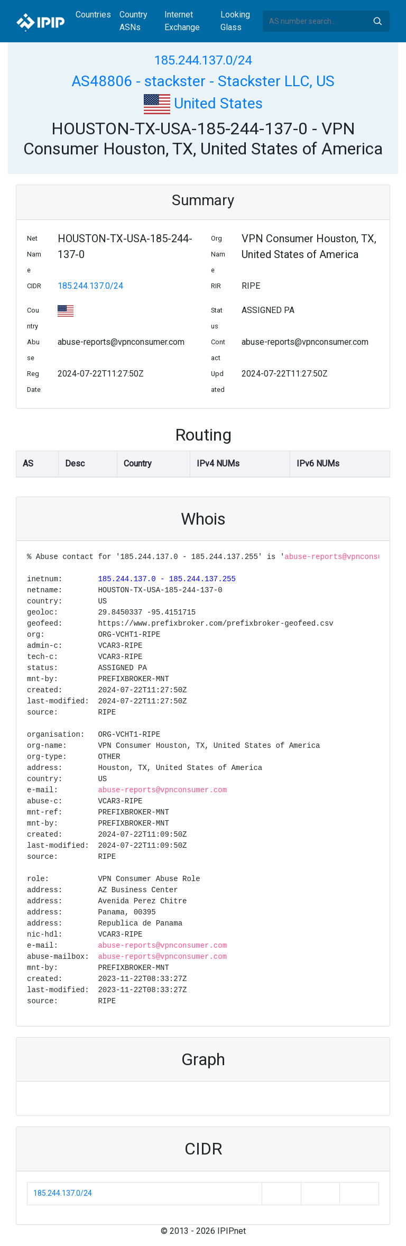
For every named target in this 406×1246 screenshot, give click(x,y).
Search (377, 21)
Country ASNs (133, 21)
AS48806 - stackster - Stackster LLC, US (203, 81)
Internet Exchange (182, 21)
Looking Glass (235, 21)
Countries (93, 15)
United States (203, 103)
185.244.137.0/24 (203, 60)
